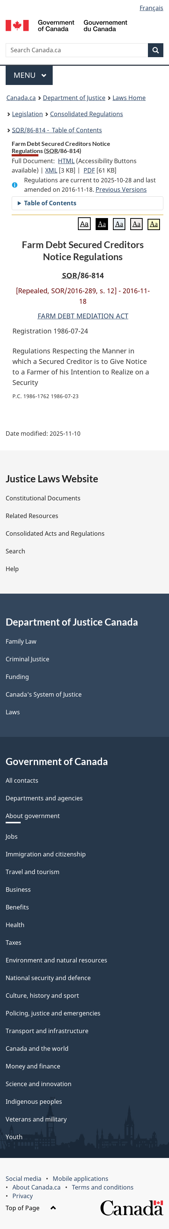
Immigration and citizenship (46, 854)
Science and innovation (39, 1084)
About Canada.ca (36, 1187)
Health (15, 925)
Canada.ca (21, 98)
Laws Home (129, 98)
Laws (13, 712)
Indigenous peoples (34, 1101)
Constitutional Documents (43, 498)
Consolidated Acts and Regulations (55, 533)
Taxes (13, 942)
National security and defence (48, 978)
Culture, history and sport (42, 995)
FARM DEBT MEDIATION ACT (83, 315)
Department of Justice (74, 98)
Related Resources (32, 516)
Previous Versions (121, 189)
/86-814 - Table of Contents (57, 130)
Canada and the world (37, 1048)
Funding (17, 677)
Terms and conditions (103, 1187)
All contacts (22, 780)
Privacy (22, 1196)
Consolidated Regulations (86, 114)
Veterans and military (36, 1119)
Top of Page (31, 1208)
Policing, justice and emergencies (53, 1013)
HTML (66, 161)
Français (151, 8)
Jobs (12, 836)
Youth (14, 1137)
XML (51, 170)
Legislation (27, 114)
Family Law (21, 641)
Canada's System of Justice (44, 694)
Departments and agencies (44, 798)
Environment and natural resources (56, 960)
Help (12, 569)
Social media (23, 1178)
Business (18, 889)
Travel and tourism (32, 872)
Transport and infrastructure (47, 1031)
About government (33, 816)
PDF (89, 170)
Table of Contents (50, 203)
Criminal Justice (27, 659)
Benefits (17, 907)
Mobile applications (80, 1178)
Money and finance (33, 1066)
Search (15, 551)
